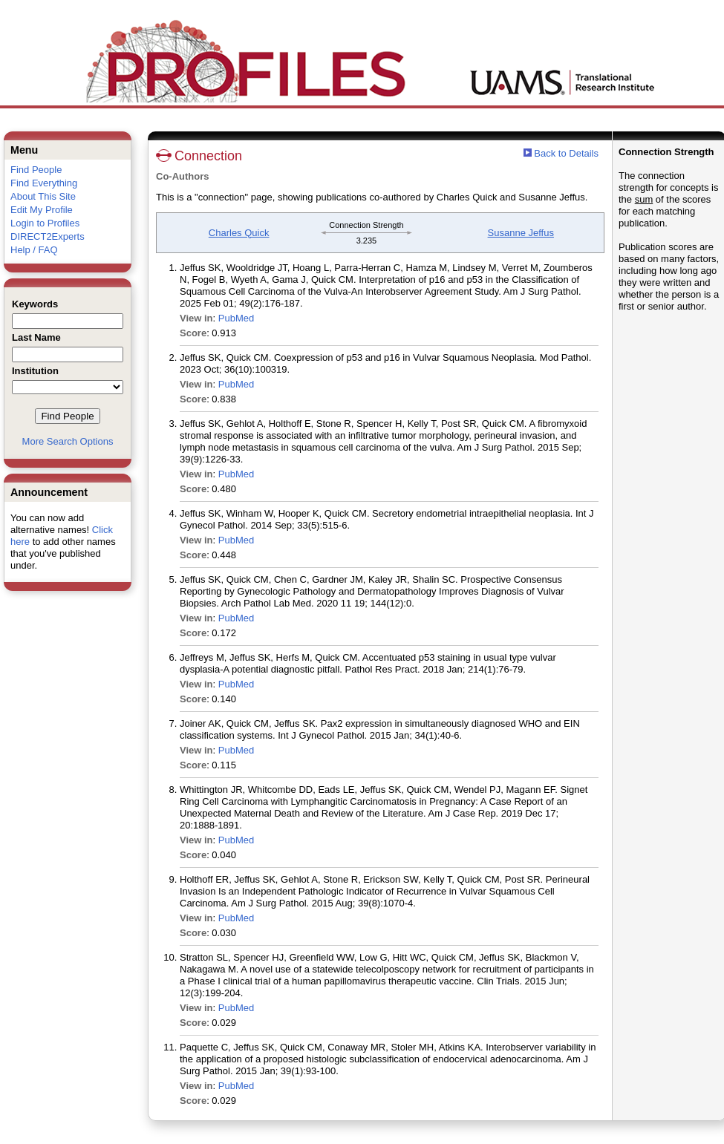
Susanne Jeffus (521, 232)
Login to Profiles (44, 223)
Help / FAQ (34, 249)
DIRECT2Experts (47, 236)
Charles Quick (239, 232)
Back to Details (566, 153)
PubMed (236, 318)
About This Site (43, 196)
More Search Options (68, 441)
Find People (36, 169)
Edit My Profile (41, 209)
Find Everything (43, 183)
